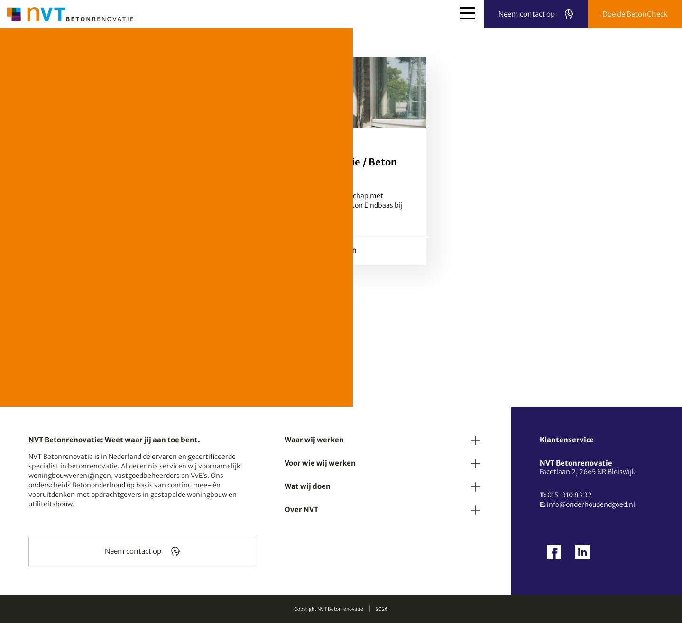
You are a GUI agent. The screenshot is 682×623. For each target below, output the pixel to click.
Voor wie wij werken (320, 462)
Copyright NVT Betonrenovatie (329, 609)
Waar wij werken (314, 439)
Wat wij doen (308, 486)
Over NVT (301, 509)
